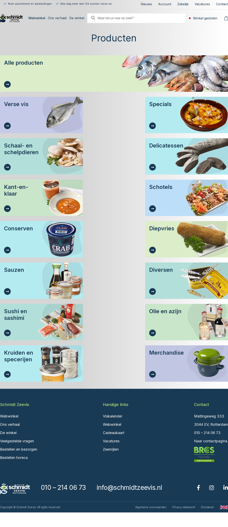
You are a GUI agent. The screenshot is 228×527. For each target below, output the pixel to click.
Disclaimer (207, 507)
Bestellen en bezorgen (18, 449)
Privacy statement (183, 507)
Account (164, 4)
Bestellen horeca (14, 457)
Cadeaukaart (113, 433)
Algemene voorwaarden (150, 507)
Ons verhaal (57, 18)
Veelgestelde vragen (17, 441)
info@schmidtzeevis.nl (129, 487)
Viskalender (112, 416)
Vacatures (202, 4)
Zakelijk (183, 4)
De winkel (76, 18)
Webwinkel (36, 18)
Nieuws (146, 4)
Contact (222, 4)
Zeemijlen (111, 449)
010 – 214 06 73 (207, 433)
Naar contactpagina (210, 441)
